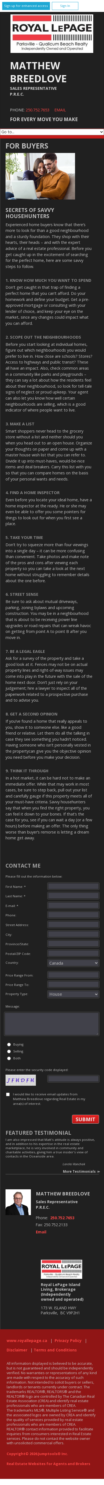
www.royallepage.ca (27, 1340)
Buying (18, 1044)
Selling (18, 1051)
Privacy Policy (68, 1340)
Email (60, 110)
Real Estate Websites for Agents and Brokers (48, 1463)
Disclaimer (17, 1350)
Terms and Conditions (55, 1350)
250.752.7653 (37, 110)
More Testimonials (79, 1172)
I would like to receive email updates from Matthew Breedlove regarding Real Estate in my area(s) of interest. (49, 1099)
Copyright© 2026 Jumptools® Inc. (37, 1453)
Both (17, 1058)
